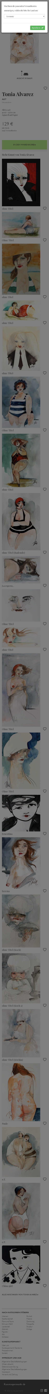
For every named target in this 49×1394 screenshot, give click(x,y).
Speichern (37, 28)
